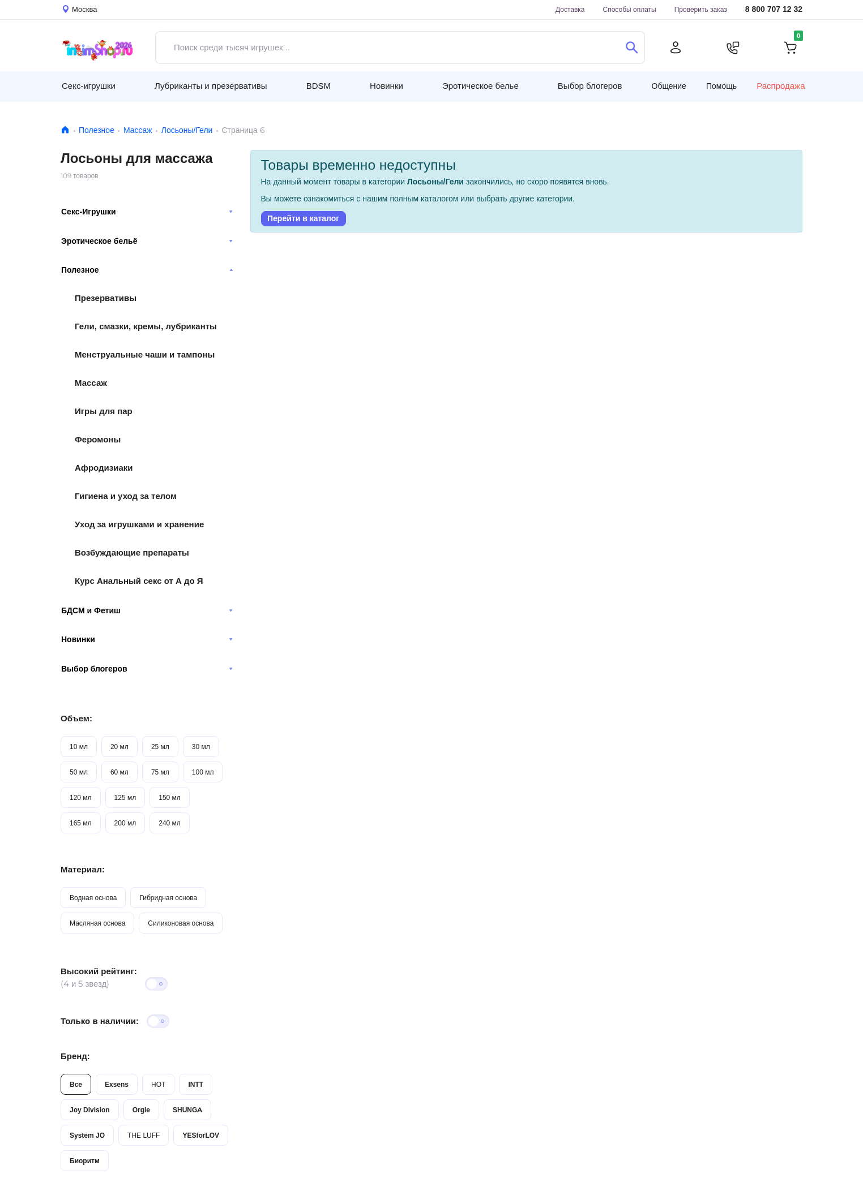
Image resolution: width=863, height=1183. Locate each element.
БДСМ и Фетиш (147, 610)
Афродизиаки (104, 467)
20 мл (119, 746)
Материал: (83, 869)
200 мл (125, 823)
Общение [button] (669, 86)
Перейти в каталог (303, 218)
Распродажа (781, 86)
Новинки (147, 639)
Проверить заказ (700, 9)
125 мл (125, 797)
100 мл (203, 772)
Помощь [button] (721, 86)
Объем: (76, 718)
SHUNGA (187, 1109)
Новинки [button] (386, 85)
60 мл (119, 772)
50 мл (79, 772)
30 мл (201, 746)
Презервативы (105, 298)
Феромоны (98, 439)
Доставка (570, 9)
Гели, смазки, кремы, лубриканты (146, 326)
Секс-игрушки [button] (89, 85)
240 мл (170, 823)
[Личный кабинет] (675, 47)
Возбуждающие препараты (132, 552)
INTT (195, 1084)
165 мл (81, 823)
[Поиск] (631, 47)
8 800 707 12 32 (773, 9)
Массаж (137, 130)
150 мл (170, 797)
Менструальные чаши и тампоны (145, 354)
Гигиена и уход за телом (126, 496)
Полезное (96, 130)
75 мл (160, 772)
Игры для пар (104, 411)
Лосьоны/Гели (187, 130)
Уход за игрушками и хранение (139, 524)
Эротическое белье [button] (480, 85)
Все (76, 1084)
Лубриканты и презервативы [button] (211, 85)
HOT (158, 1084)
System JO (87, 1135)
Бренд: (75, 1056)
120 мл (81, 797)
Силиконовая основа (180, 923)
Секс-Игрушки (147, 212)
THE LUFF (143, 1135)
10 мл (79, 746)
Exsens (117, 1084)
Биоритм (85, 1160)
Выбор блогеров (147, 669)
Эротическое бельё (147, 241)
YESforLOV (200, 1135)
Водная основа (93, 897)
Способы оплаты (629, 9)
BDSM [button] (318, 85)
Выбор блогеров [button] (590, 85)
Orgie (141, 1109)
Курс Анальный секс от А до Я (139, 581)
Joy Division (90, 1109)
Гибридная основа (168, 897)
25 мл (160, 746)
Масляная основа (97, 923)
